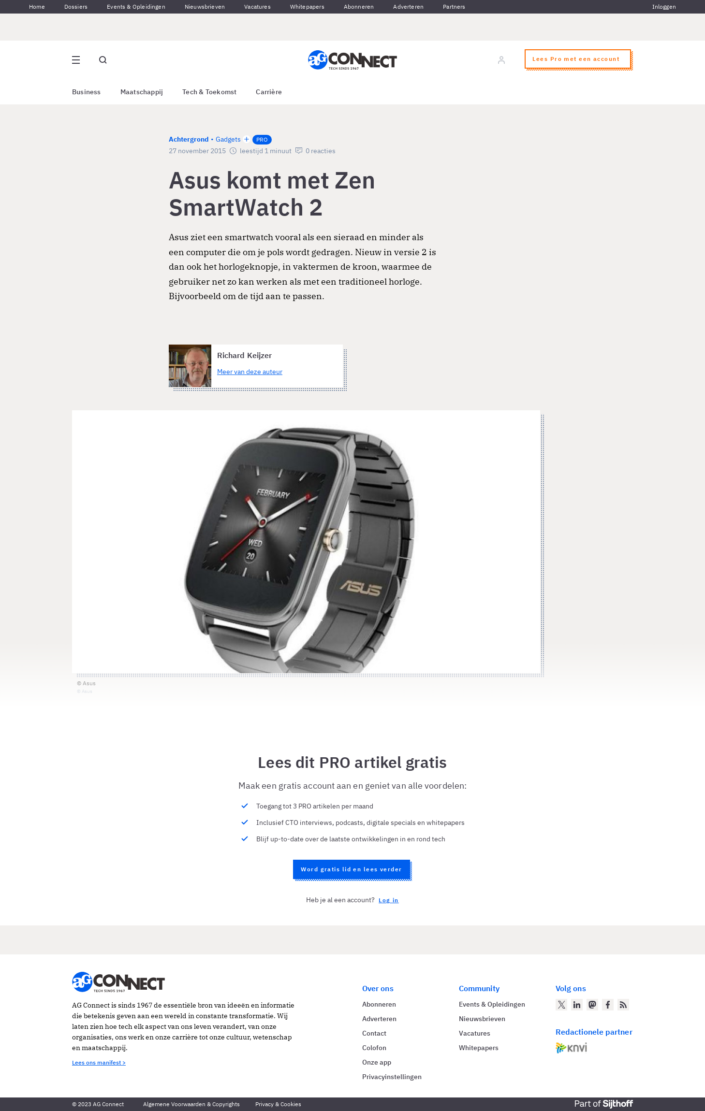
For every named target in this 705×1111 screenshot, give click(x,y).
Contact (374, 1033)
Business (86, 91)
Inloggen (664, 6)
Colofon (374, 1047)
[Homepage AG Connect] (352, 60)
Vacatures (257, 6)
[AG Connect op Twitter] (561, 1004)
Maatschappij (141, 91)
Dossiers (76, 6)
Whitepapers (307, 6)
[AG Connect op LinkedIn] (577, 1004)
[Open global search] (103, 60)
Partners (454, 6)
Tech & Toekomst (209, 91)
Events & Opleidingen (136, 6)
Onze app (376, 1062)
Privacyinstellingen (392, 1076)
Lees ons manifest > (99, 1062)
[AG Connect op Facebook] (608, 1004)
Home (37, 6)
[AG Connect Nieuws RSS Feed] (623, 1004)
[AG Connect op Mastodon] (592, 1004)
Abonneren (359, 6)
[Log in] (501, 60)
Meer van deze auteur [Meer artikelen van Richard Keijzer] (249, 371)
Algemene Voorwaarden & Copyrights (191, 1104)
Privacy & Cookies (278, 1104)
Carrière (269, 91)
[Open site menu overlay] (76, 60)
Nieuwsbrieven (205, 6)
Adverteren (408, 6)
